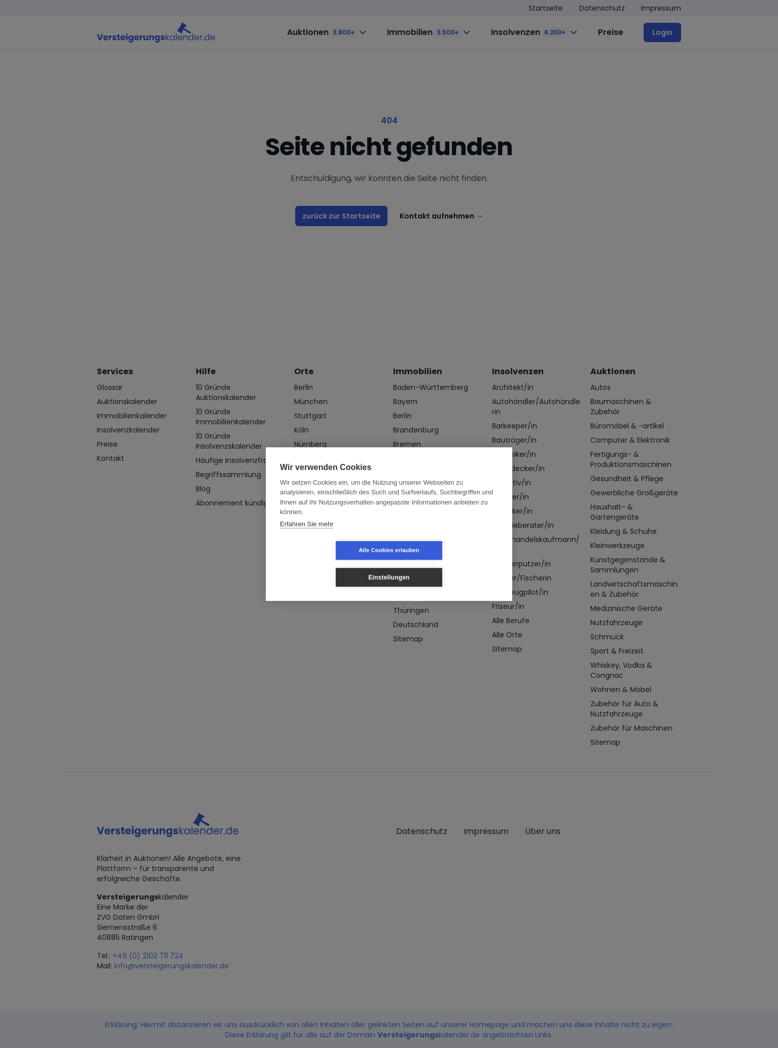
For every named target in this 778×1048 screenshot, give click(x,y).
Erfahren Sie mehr (307, 537)
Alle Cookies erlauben (328, 564)
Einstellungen (449, 563)
